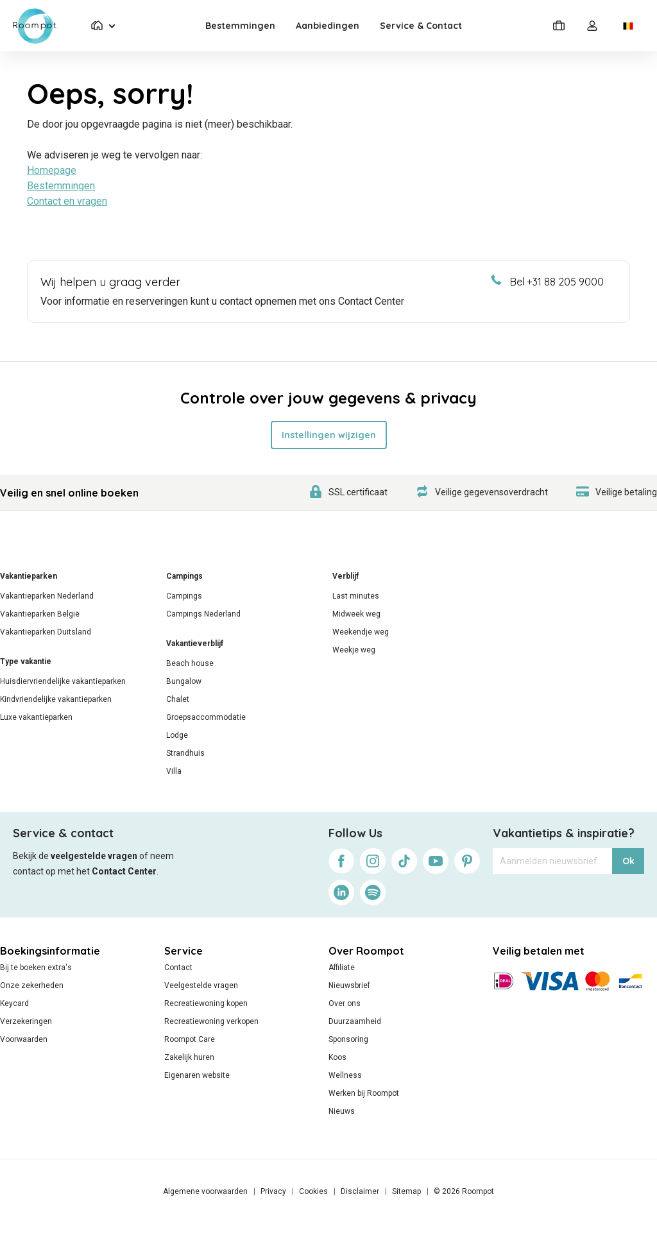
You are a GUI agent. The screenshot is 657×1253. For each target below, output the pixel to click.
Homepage (51, 170)
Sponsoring (348, 1039)
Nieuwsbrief (349, 985)
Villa (174, 771)
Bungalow (183, 681)
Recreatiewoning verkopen (211, 1021)
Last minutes (355, 596)
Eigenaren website (197, 1075)
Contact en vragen (67, 201)
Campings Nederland (203, 613)
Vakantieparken (28, 576)
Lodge (177, 735)
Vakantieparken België (40, 613)
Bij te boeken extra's (36, 967)
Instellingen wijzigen (329, 435)
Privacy (273, 1191)
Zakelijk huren (189, 1057)
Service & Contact (421, 25)
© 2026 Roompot (464, 1191)
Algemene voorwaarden (205, 1191)
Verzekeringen (26, 1021)
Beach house (190, 663)
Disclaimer (360, 1191)
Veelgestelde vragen (201, 985)
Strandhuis (185, 753)
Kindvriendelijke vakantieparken (56, 699)
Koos (337, 1057)
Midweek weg (356, 613)
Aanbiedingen (327, 25)
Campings (184, 576)
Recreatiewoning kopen (206, 1003)
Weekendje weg (360, 631)
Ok (628, 861)
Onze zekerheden (32, 985)
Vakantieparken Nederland (47, 596)
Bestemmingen (240, 25)
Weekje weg (353, 649)
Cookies (313, 1191)
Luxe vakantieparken (36, 717)
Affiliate (341, 967)
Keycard (14, 1003)
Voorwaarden (23, 1039)
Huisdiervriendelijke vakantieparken (63, 681)
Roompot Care (189, 1039)
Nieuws (341, 1111)
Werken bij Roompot (363, 1093)
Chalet (177, 699)
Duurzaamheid (354, 1021)
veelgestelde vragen (94, 856)
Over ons (344, 1003)
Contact (178, 967)
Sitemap (406, 1191)
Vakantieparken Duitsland (45, 631)
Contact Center (124, 871)
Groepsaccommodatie (206, 717)
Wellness (345, 1075)
